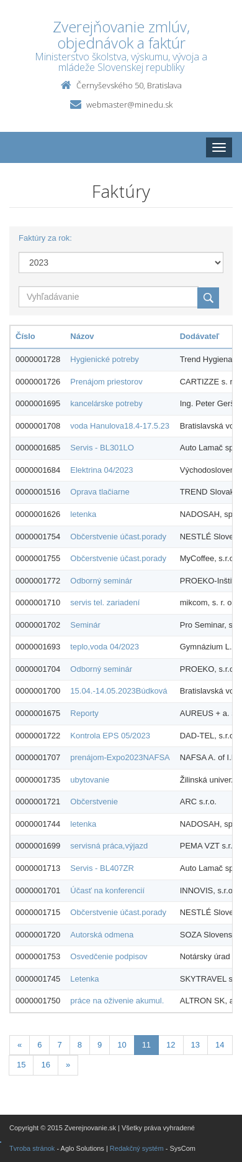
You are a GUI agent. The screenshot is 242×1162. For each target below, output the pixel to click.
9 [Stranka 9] (99, 1044)
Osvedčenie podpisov (108, 956)
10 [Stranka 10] (121, 1044)
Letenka (84, 978)
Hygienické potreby (104, 359)
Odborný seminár (101, 580)
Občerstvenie (94, 801)
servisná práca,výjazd (109, 845)
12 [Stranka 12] (170, 1044)
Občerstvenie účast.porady (118, 536)
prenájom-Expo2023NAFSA (119, 757)
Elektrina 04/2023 (101, 470)
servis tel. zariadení (105, 602)
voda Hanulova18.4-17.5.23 (119, 425)
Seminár (85, 625)
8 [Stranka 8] (80, 1044)
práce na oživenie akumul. (117, 1000)
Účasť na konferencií (107, 890)
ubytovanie (89, 779)
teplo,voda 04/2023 (104, 646)
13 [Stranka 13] (195, 1044)
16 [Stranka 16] (45, 1064)
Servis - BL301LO (102, 447)
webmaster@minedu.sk (129, 104)
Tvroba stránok (32, 1148)
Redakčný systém (137, 1148)
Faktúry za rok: (45, 238)
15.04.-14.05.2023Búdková (118, 690)
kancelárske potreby (106, 403)
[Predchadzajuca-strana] (19, 1045)
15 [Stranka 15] (21, 1064)
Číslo (25, 336)
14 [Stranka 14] (219, 1044)
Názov (82, 336)
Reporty (84, 713)
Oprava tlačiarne (99, 491)
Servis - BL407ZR (102, 868)
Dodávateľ (200, 336)
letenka (83, 514)
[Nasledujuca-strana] (68, 1065)
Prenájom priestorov (106, 381)
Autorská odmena (101, 934)
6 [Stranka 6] (39, 1044)
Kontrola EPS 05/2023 (110, 735)
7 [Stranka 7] (59, 1044)
